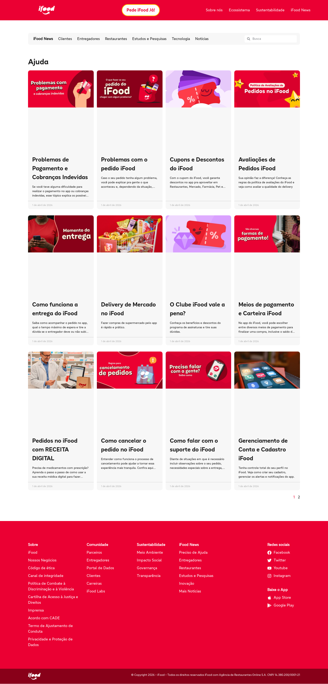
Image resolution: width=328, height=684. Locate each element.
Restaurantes (116, 39)
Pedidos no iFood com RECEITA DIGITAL (54, 449)
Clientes (65, 39)
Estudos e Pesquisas (149, 39)
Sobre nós (214, 10)
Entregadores (88, 39)
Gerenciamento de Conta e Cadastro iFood (263, 449)
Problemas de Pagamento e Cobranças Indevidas (60, 168)
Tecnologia (181, 39)
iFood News (300, 10)
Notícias (202, 39)
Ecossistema (239, 10)
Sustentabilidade (270, 10)
